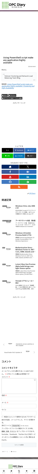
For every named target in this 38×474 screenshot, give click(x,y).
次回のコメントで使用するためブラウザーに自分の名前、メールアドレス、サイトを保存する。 (19, 420)
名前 (4, 395)
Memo (4, 95)
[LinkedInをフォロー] (27, 177)
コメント (6, 377)
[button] (30, 156)
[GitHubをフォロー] (10, 182)
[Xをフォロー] (27, 167)
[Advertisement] (19, 34)
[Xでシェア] (7, 150)
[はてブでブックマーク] (30, 150)
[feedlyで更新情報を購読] (27, 182)
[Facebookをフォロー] (10, 172)
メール (5, 402)
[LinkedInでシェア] (19, 156)
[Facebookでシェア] (19, 150)
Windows (12, 95)
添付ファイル (7, 425)
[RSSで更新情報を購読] (19, 187)
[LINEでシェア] (7, 156)
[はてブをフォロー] (27, 172)
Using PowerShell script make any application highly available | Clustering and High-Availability (18, 86)
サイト (4, 409)
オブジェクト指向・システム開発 (12, 98)
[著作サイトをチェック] (10, 167)
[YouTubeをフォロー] (10, 177)
